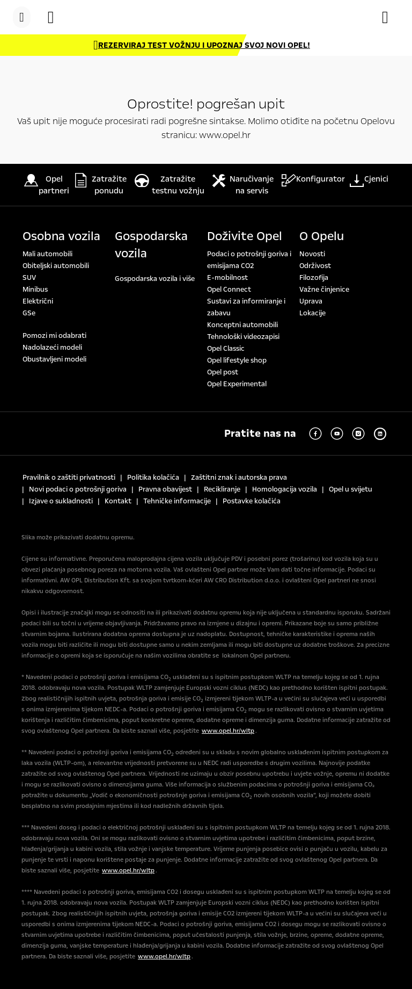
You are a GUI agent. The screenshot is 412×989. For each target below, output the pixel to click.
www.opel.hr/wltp (228, 731)
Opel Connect (229, 289)
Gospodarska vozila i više (155, 279)
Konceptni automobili (242, 325)
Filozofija (313, 278)
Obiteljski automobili (56, 266)
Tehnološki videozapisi (243, 337)
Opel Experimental (237, 384)
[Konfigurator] (390, 17)
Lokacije (312, 313)
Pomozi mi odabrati (54, 336)
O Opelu (321, 236)
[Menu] (21, 17)
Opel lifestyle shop (237, 360)
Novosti (312, 254)
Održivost (315, 266)
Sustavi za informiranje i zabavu (246, 307)
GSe (29, 313)
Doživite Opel (244, 236)
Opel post (222, 372)
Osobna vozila (61, 236)
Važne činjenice (324, 289)
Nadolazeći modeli (52, 347)
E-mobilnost (227, 278)
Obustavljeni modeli (54, 359)
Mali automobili (47, 254)
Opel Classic (226, 348)
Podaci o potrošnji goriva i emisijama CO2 (249, 260)
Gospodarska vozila (151, 245)
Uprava (310, 301)
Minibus (35, 289)
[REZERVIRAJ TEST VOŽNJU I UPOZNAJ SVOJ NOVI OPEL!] (201, 45)
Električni (38, 301)
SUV (29, 278)
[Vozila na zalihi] (56, 17)
